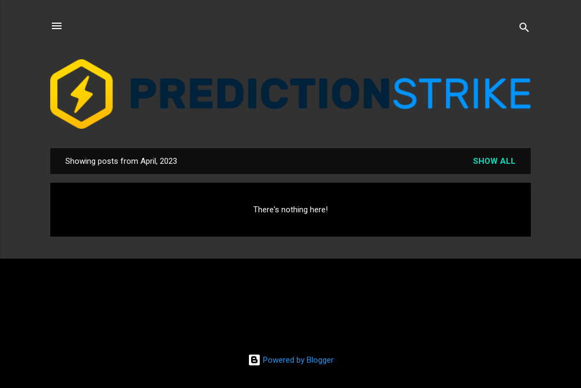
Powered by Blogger (291, 360)
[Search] (524, 29)
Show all (494, 161)
